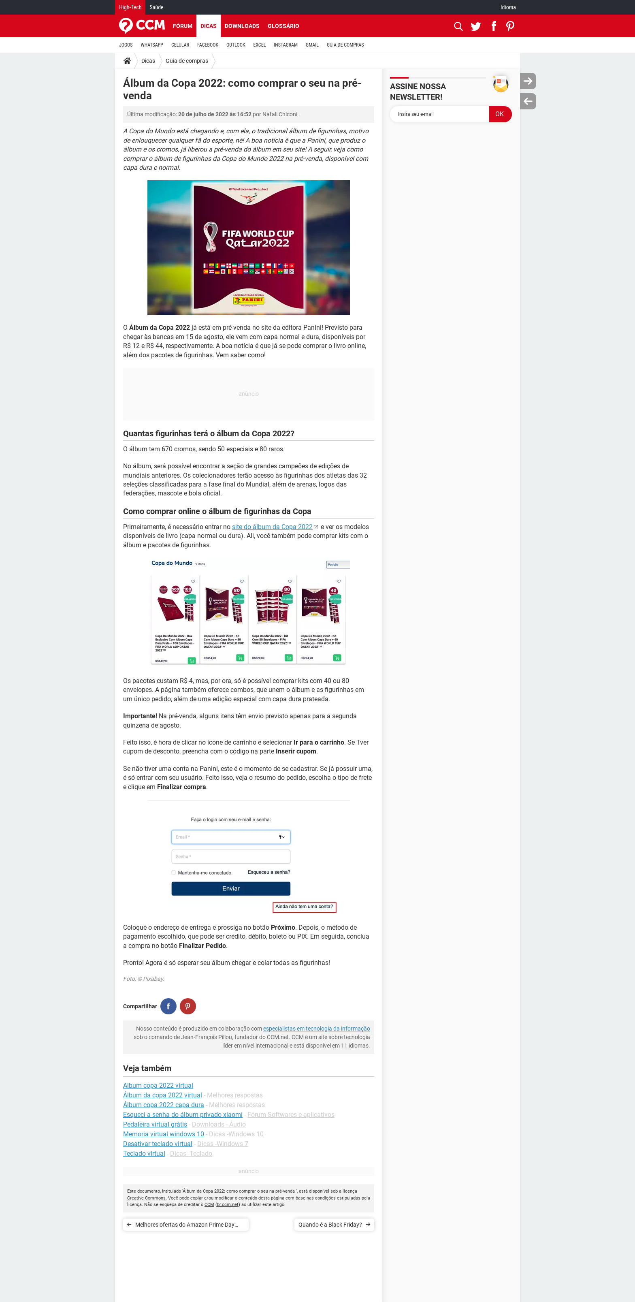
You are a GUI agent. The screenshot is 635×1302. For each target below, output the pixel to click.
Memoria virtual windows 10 (163, 1134)
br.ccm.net (228, 1204)
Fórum (182, 26)
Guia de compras (187, 61)
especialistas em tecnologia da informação (316, 1028)
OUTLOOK (235, 45)
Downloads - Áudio (219, 1124)
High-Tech (130, 7)
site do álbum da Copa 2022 (272, 527)
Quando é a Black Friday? (330, 1224)
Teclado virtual (144, 1153)
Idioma (508, 7)
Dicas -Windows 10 (236, 1134)
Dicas (208, 26)
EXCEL (259, 45)
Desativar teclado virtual (157, 1144)
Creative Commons (146, 1198)
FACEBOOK (207, 45)
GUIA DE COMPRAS (345, 45)
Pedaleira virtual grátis (155, 1124)
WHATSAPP (152, 45)
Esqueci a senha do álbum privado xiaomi (183, 1114)
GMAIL (312, 45)
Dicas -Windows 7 (222, 1144)
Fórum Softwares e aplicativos (291, 1114)
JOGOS (126, 45)
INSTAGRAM (286, 45)
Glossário (283, 26)
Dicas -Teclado (191, 1153)
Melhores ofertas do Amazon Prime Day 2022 (184, 1226)
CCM (209, 1204)
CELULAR (180, 45)
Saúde (156, 7)
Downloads (242, 26)
